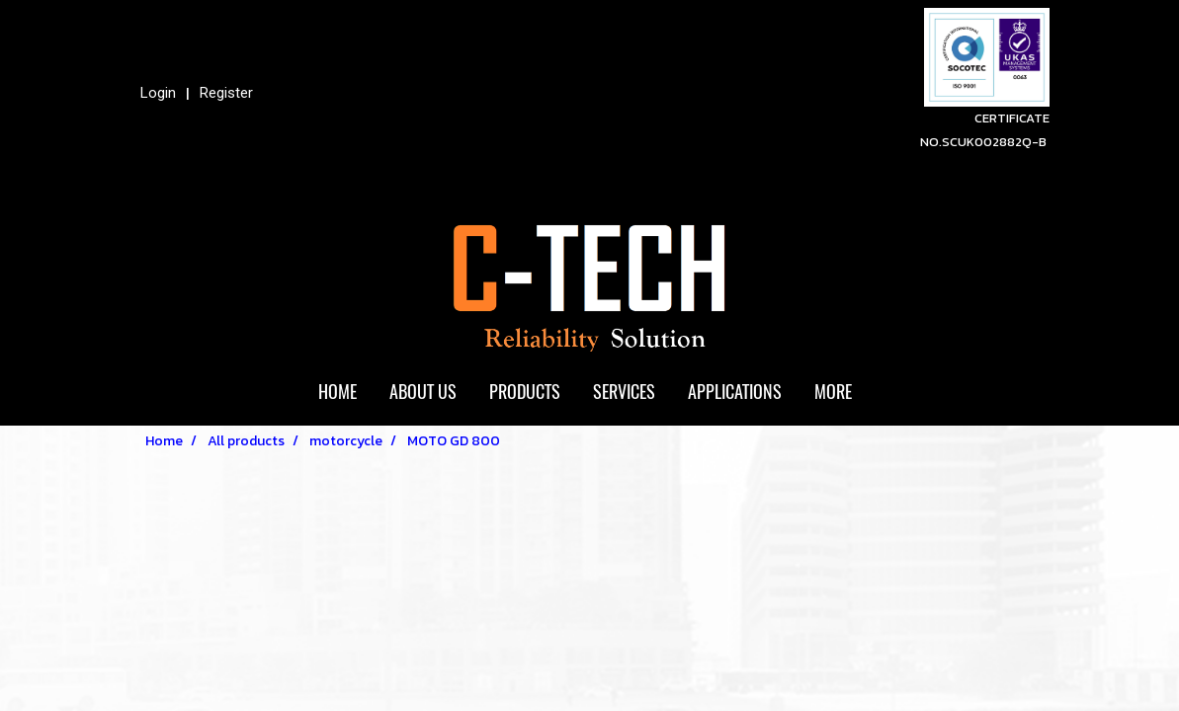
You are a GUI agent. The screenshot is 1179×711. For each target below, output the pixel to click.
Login (158, 93)
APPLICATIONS (735, 391)
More (833, 391)
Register (226, 93)
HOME (337, 391)
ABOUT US (423, 391)
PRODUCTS (524, 391)
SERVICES (624, 391)
